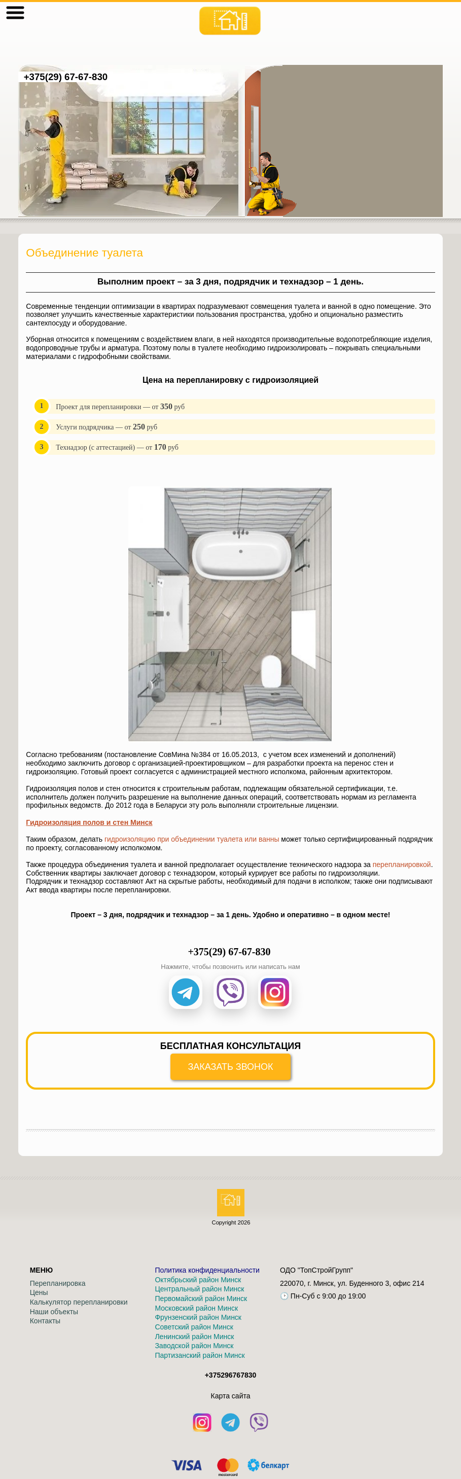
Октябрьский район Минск (198, 1280)
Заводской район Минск (194, 1346)
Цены (39, 1292)
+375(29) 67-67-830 (65, 76)
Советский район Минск (194, 1327)
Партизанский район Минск (199, 1355)
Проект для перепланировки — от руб (120, 406)
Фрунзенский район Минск (198, 1317)
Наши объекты (54, 1312)
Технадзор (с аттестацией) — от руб (117, 447)
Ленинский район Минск (194, 1336)
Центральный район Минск (199, 1289)
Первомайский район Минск (201, 1298)
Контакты (45, 1321)
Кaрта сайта (231, 1396)
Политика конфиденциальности (207, 1270)
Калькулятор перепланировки (79, 1302)
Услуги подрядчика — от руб (106, 426)
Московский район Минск (196, 1308)
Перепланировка (58, 1283)
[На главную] (230, 21)
